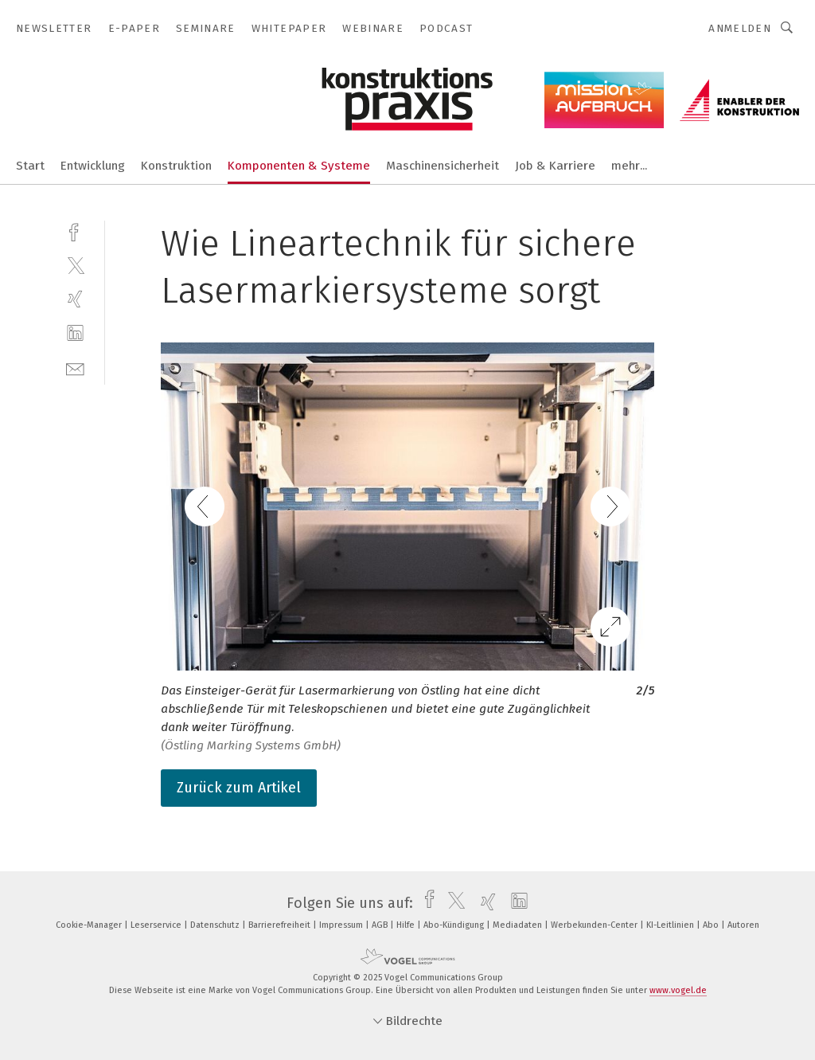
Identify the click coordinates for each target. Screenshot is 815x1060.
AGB (381, 925)
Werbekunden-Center (595, 925)
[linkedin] (75, 333)
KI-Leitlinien (671, 925)
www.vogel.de (678, 990)
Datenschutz (216, 925)
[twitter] (75, 265)
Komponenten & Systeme (299, 165)
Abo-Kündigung (454, 925)
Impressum (342, 925)
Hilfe (406, 925)
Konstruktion (176, 165)
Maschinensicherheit (442, 165)
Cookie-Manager (90, 925)
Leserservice (157, 925)
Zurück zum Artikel (239, 787)
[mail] (75, 367)
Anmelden (739, 28)
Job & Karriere (555, 165)
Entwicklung (92, 165)
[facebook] (75, 231)
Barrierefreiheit (280, 925)
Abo (712, 925)
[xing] (75, 299)
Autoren (743, 925)
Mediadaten (518, 925)
